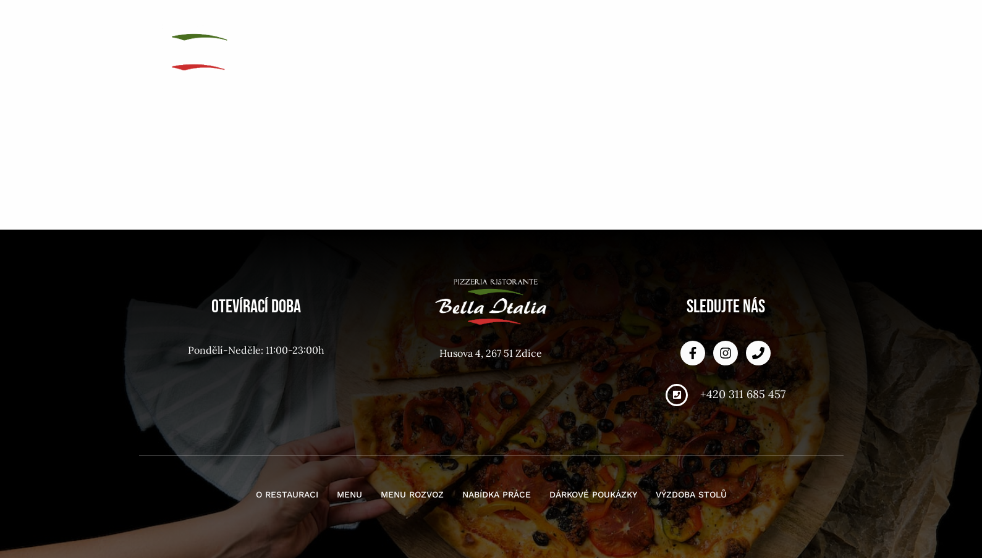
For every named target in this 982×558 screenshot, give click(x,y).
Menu (504, 24)
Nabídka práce (669, 24)
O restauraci (435, 24)
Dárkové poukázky (780, 24)
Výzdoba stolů (790, 43)
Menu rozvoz (574, 24)
